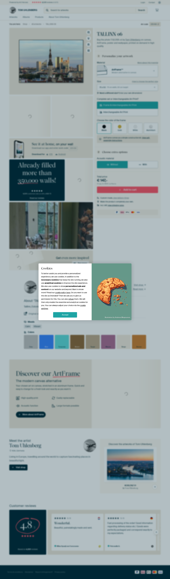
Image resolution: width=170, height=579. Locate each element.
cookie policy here (62, 292)
